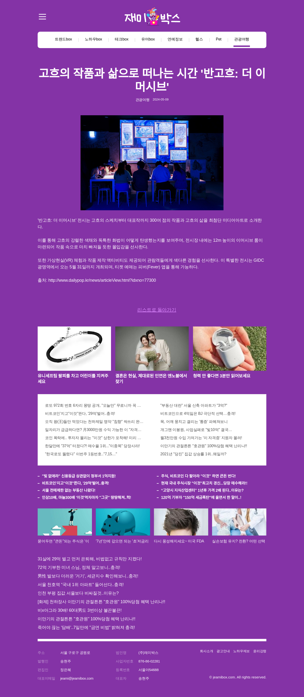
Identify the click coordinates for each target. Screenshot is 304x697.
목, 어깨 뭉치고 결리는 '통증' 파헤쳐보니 (194, 422)
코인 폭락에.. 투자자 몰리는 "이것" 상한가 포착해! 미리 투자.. (94, 438)
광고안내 (223, 651)
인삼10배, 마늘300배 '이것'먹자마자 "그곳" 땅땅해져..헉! (86, 498)
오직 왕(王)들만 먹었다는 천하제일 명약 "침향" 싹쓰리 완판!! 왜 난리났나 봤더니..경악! (94, 422)
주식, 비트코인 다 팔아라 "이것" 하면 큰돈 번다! (198, 476)
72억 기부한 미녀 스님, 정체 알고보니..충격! (79, 567)
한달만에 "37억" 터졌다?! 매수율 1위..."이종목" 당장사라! (92, 446)
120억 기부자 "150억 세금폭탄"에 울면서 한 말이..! (201, 498)
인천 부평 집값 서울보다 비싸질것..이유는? (78, 593)
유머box (148, 39)
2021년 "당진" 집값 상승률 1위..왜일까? (193, 454)
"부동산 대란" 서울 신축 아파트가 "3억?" (193, 405)
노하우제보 (241, 651)
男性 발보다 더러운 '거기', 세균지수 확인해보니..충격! (88, 576)
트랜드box (63, 39)
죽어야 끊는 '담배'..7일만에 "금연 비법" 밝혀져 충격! (86, 627)
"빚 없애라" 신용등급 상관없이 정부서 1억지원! (79, 476)
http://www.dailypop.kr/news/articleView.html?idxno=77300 (102, 280)
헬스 (199, 39)
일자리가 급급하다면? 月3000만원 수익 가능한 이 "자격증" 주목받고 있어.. (94, 430)
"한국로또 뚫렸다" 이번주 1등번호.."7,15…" (81, 454)
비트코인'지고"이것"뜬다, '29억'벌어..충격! (80, 413)
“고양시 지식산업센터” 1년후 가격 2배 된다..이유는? (202, 490)
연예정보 (174, 39)
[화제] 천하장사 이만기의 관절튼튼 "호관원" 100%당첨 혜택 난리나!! (101, 601)
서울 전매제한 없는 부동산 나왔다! (68, 490)
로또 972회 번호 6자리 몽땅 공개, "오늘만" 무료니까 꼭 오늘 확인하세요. (94, 405)
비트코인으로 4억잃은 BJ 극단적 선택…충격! (198, 413)
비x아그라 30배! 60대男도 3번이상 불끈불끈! (80, 610)
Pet (218, 39)
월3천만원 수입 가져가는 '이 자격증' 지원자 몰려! (201, 438)
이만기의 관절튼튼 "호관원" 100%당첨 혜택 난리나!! (203, 446)
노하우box (93, 39)
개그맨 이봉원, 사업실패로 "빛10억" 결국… (196, 430)
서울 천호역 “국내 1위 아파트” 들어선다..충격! (81, 584)
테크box (121, 39)
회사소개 (206, 651)
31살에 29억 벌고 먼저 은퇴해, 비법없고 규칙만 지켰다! (90, 559)
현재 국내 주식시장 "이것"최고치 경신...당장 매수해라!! (204, 483)
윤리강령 (259, 651)
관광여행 (241, 39)
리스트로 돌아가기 (156, 309)
